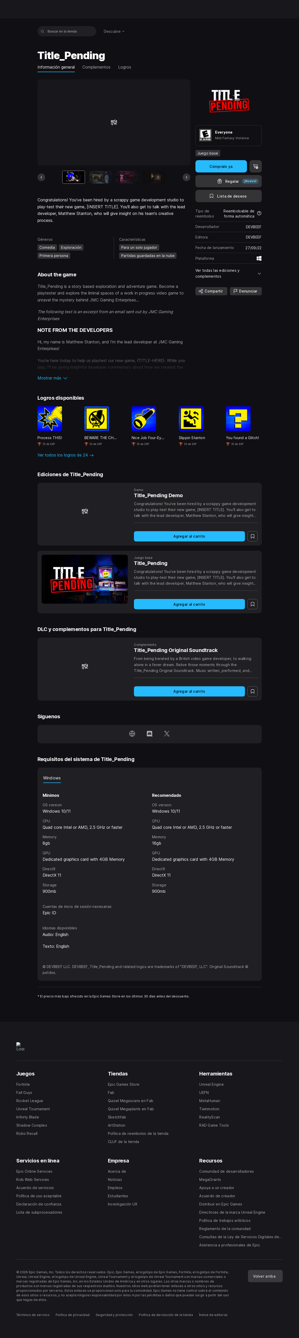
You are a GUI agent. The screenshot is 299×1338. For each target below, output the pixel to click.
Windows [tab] (52, 777)
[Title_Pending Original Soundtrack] (85, 666)
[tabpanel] (150, 839)
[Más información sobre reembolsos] (259, 214)
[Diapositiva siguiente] (186, 177)
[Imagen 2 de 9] (100, 177)
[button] (114, 378)
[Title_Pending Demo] (85, 511)
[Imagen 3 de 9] (127, 177)
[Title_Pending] (85, 579)
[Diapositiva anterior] (41, 177)
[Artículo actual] (73, 177)
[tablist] (150, 778)
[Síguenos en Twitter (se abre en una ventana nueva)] (166, 734)
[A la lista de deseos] (228, 196)
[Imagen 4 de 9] (153, 177)
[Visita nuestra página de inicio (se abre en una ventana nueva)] (132, 734)
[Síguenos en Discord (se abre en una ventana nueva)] (149, 734)
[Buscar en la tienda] (42, 31)
